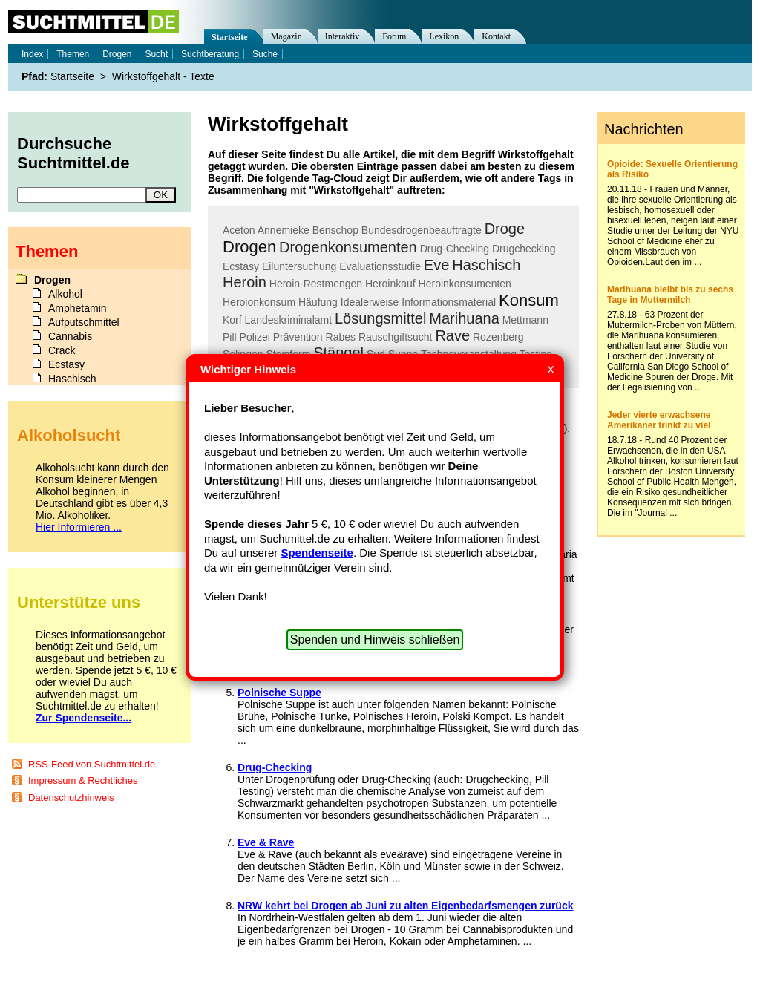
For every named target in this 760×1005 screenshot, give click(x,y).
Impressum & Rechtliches (82, 780)
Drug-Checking (454, 249)
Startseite (230, 37)
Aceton (239, 230)
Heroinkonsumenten (465, 283)
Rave (452, 335)
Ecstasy (241, 266)
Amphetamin (77, 308)
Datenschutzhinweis (71, 797)
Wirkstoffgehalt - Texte (163, 76)
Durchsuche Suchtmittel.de (73, 153)
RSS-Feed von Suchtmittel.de (91, 764)
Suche (265, 54)
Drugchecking (524, 249)
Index (32, 54)
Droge (505, 228)
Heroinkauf (390, 283)
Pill (230, 337)
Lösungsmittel (380, 318)
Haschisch (486, 265)
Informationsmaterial (449, 302)
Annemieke (283, 230)
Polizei (255, 337)
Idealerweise (370, 302)
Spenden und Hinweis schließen (375, 639)
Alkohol (65, 294)
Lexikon (444, 36)
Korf (232, 320)
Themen (72, 54)
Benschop (335, 230)
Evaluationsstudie (380, 266)
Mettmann (525, 320)
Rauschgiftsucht (395, 337)
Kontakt (496, 36)
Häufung (318, 302)
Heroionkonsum (259, 302)
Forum (394, 36)
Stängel (338, 352)
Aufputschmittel (83, 322)
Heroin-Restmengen (315, 283)
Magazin (286, 36)
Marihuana (464, 318)
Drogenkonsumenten (348, 247)
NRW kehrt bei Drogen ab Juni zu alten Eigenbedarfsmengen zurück (405, 905)
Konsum (529, 300)
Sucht (156, 54)
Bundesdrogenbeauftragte (421, 230)
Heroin (244, 282)
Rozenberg (498, 337)
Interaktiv (342, 36)
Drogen (249, 247)
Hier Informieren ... (79, 527)
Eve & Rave (266, 842)
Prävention (298, 337)
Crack (62, 350)
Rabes (341, 337)
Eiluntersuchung (299, 266)
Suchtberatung (210, 54)
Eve (436, 265)
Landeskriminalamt (288, 320)
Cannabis (70, 336)
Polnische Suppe (279, 692)
